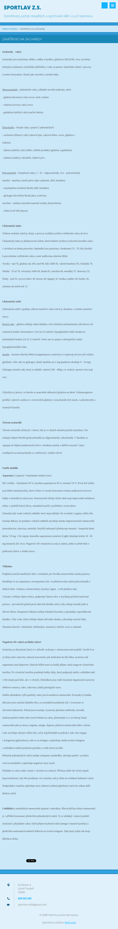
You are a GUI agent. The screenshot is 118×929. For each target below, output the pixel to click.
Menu (113, 5)
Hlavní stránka (9, 28)
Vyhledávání (105, 5)
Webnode (70, 922)
